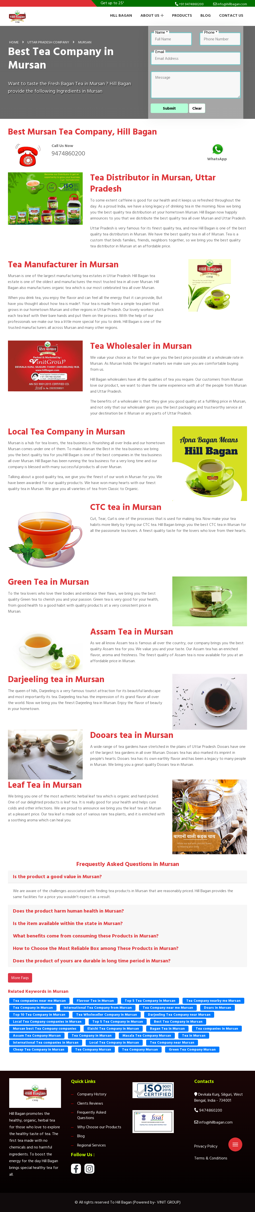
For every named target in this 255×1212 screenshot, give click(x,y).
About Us (152, 15)
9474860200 (68, 153)
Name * (161, 32)
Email (159, 52)
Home (14, 42)
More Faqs (20, 978)
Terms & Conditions (210, 1158)
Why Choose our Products (99, 1127)
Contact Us (231, 15)
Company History (91, 1094)
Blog (205, 15)
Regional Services (91, 1145)
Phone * (210, 32)
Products (182, 15)
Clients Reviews (90, 1103)
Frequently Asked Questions (91, 1115)
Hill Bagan (121, 15)
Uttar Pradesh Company (48, 42)
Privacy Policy (205, 1146)
